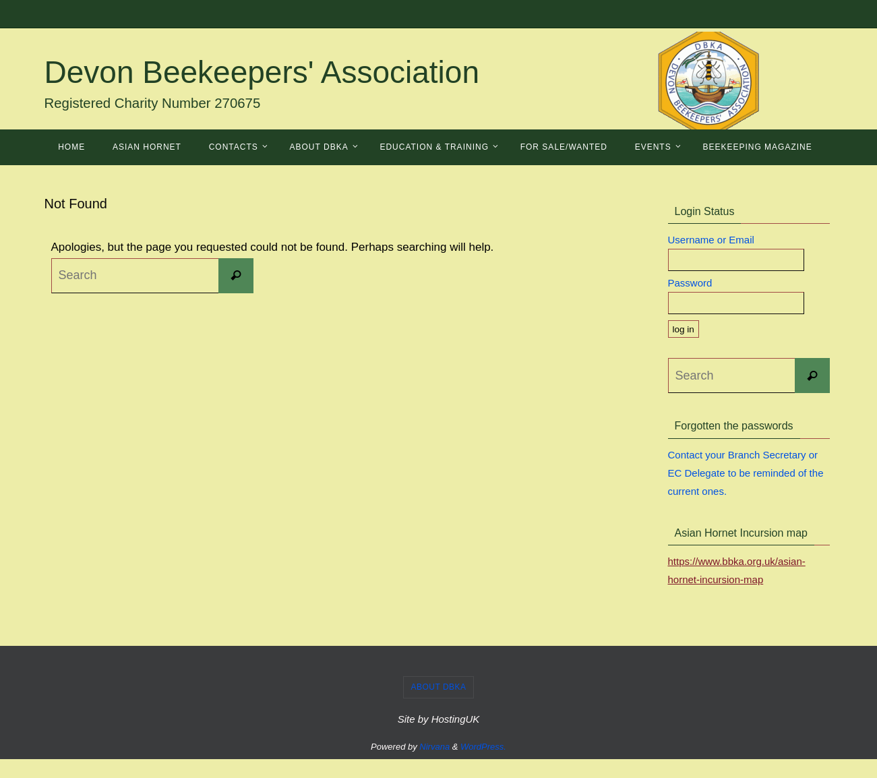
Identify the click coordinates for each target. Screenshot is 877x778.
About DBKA (438, 687)
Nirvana (434, 747)
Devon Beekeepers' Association (262, 72)
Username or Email (711, 239)
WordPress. (483, 747)
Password (690, 283)
